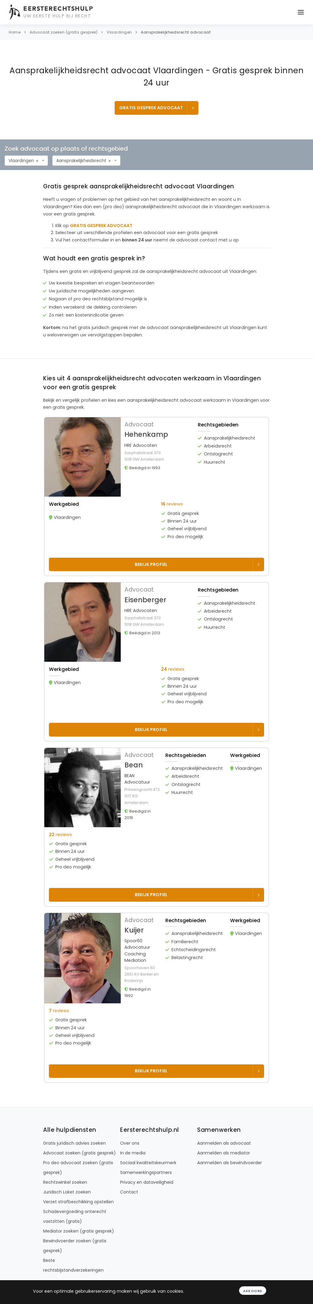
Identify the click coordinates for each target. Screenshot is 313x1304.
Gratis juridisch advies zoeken (74, 1143)
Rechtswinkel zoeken (65, 1182)
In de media (132, 1153)
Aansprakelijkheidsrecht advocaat (176, 32)
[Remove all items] (37, 161)
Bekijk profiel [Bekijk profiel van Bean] (198, 895)
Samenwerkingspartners (146, 1172)
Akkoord (252, 1290)
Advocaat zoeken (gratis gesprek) (64, 32)
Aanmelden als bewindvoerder (229, 1163)
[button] (159, 482)
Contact (129, 1192)
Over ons (129, 1143)
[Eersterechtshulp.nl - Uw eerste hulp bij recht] (52, 12)
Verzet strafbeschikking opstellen (78, 1202)
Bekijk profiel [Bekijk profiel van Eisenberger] (198, 729)
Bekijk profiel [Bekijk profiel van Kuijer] (198, 1071)
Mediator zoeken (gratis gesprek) (78, 1231)
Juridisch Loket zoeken (67, 1192)
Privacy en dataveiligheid (146, 1182)
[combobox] (26, 160)
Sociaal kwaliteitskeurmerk (148, 1163)
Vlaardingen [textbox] (21, 161)
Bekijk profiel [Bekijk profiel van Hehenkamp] (198, 564)
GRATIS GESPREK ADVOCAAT (157, 108)
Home (14, 32)
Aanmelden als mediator (223, 1153)
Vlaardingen (119, 32)
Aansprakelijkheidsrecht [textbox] (81, 161)
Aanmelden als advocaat (224, 1143)
